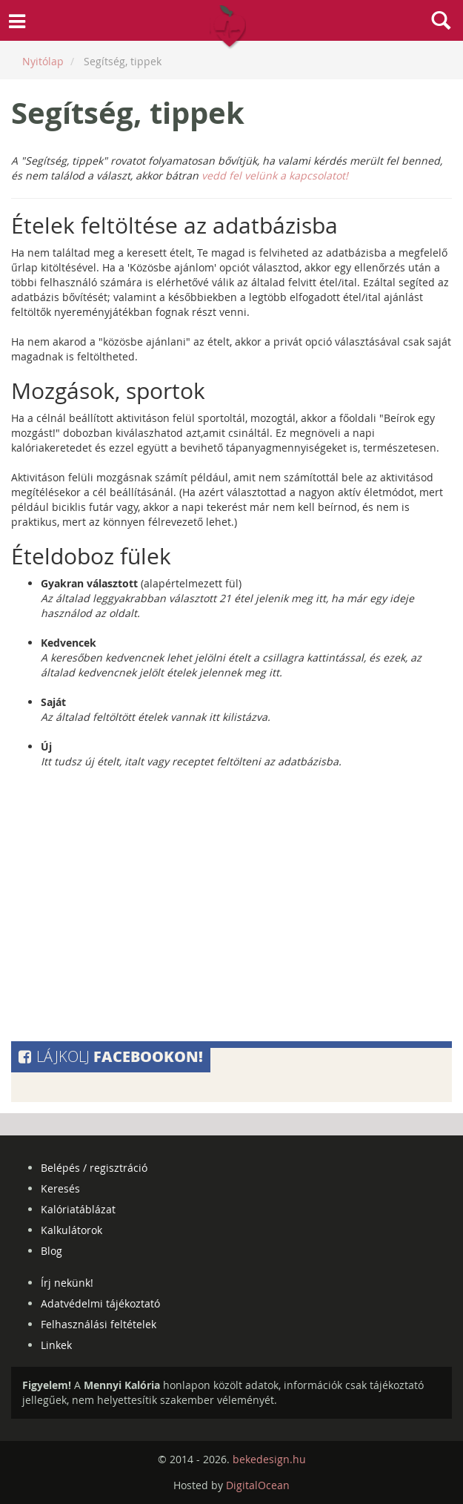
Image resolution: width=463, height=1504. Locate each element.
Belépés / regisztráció (94, 1168)
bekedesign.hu (269, 1459)
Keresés (60, 1188)
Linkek (56, 1345)
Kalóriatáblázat (78, 1209)
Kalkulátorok (71, 1230)
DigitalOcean (258, 1485)
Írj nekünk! (67, 1283)
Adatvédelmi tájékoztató (100, 1303)
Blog (51, 1251)
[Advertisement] (231, 908)
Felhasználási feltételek (98, 1324)
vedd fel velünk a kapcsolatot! (274, 175)
